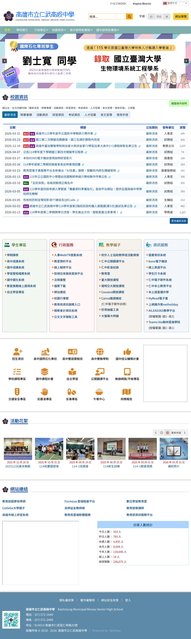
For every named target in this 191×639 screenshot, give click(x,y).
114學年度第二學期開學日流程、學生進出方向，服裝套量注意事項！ (72, 212)
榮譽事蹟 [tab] (26, 115)
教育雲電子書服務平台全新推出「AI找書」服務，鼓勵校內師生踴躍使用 (71, 170)
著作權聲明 (87, 600)
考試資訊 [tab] (74, 115)
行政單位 (40, 30)
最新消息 (152, 133)
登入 (128, 600)
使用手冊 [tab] (122, 115)
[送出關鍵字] (129, 16)
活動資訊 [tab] (42, 115)
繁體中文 (170, 3)
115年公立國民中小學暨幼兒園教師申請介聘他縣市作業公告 (67, 176)
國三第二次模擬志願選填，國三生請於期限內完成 (61, 139)
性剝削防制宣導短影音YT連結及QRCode (51, 200)
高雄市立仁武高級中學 (72, 630)
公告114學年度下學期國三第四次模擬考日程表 (55, 152)
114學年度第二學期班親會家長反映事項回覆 (53, 164)
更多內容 (176, 432)
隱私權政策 (66, 600)
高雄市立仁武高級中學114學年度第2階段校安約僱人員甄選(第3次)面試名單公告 (79, 206)
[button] (4, 61)
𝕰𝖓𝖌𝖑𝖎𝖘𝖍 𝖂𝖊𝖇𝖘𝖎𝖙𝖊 (142, 3)
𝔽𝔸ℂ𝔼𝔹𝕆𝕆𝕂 (118, 3)
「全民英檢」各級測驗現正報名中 (48, 183)
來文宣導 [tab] (106, 115)
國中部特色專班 (106, 30)
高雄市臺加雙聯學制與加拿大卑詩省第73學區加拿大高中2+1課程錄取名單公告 (82, 146)
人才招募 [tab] (90, 115)
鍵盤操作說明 (179, 103)
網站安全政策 (110, 600)
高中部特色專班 (80, 30)
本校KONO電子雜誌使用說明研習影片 (47, 158)
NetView (115, 630)
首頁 (7, 30)
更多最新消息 (178, 221)
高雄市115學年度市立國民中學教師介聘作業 (60, 133)
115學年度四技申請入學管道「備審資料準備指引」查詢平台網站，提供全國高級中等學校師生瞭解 (82, 191)
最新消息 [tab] (10, 115)
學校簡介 (22, 30)
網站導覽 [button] (181, 16)
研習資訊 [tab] (58, 115)
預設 (159, 16)
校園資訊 (58, 30)
